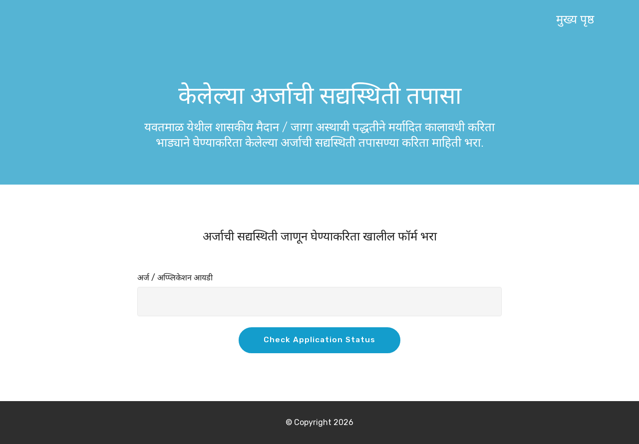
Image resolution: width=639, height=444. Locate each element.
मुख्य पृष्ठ (575, 19)
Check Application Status (319, 340)
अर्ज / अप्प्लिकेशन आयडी (175, 277)
